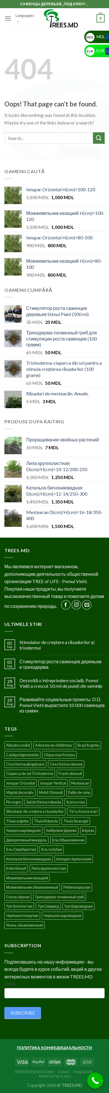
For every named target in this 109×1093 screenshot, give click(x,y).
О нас (64, 1072)
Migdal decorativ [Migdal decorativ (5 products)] (20, 792)
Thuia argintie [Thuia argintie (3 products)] (17, 821)
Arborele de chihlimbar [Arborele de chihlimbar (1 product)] (53, 745)
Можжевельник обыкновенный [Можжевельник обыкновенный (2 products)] (32, 887)
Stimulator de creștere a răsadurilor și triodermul (56, 644)
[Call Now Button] (95, 1081)
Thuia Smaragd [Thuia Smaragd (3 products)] (75, 821)
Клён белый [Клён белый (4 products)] (16, 868)
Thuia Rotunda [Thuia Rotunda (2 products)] (46, 821)
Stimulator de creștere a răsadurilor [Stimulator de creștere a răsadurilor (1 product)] (35, 811)
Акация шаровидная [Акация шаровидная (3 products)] (23, 830)
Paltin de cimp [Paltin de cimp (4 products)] (79, 792)
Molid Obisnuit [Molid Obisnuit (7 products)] (51, 792)
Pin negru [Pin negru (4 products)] (13, 802)
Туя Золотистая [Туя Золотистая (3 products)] (19, 906)
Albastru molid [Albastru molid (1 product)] (18, 745)
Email (9, 983)
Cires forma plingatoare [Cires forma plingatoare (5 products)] (25, 764)
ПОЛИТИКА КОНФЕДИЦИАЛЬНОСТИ (54, 1047)
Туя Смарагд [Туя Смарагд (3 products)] (48, 906)
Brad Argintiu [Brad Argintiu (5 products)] (88, 745)
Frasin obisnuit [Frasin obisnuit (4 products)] (70, 773)
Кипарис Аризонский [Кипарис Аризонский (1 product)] (73, 859)
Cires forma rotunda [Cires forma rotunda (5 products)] (66, 764)
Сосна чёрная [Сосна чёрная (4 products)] (18, 896)
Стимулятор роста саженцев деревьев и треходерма (60, 664)
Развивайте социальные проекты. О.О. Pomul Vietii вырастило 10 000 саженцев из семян (62, 704)
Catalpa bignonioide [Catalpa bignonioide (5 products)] (22, 754)
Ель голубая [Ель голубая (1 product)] (51, 849)
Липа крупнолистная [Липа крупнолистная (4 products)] (48, 868)
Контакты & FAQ (55, 1076)
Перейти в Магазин (35, 1072)
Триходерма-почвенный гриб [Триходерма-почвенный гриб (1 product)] (59, 896)
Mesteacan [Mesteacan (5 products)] (80, 783)
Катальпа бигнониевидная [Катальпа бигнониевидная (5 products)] (28, 859)
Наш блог (83, 1072)
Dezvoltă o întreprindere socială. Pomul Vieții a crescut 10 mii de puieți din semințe (60, 683)
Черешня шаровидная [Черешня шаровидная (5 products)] (62, 915)
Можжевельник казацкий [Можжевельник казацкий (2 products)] (27, 878)
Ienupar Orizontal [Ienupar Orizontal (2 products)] (20, 783)
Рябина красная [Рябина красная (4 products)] (76, 887)
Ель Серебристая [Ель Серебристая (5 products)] (21, 849)
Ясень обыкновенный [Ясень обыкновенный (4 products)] (24, 925)
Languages (24, 18)
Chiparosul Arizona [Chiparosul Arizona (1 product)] (59, 754)
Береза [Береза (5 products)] (88, 830)
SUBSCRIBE (22, 1012)
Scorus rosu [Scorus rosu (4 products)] (75, 802)
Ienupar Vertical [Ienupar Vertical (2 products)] (53, 783)
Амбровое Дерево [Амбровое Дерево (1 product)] (61, 830)
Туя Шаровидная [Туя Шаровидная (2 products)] (78, 906)
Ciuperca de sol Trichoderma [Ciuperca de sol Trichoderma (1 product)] (29, 773)
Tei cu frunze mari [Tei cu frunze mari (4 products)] (83, 811)
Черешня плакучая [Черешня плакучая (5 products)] (22, 915)
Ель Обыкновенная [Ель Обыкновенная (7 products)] (68, 840)
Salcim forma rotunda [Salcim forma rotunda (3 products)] (43, 802)
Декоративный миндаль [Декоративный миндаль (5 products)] (26, 840)
